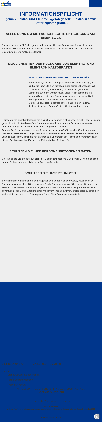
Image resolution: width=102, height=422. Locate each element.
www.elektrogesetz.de (69, 194)
